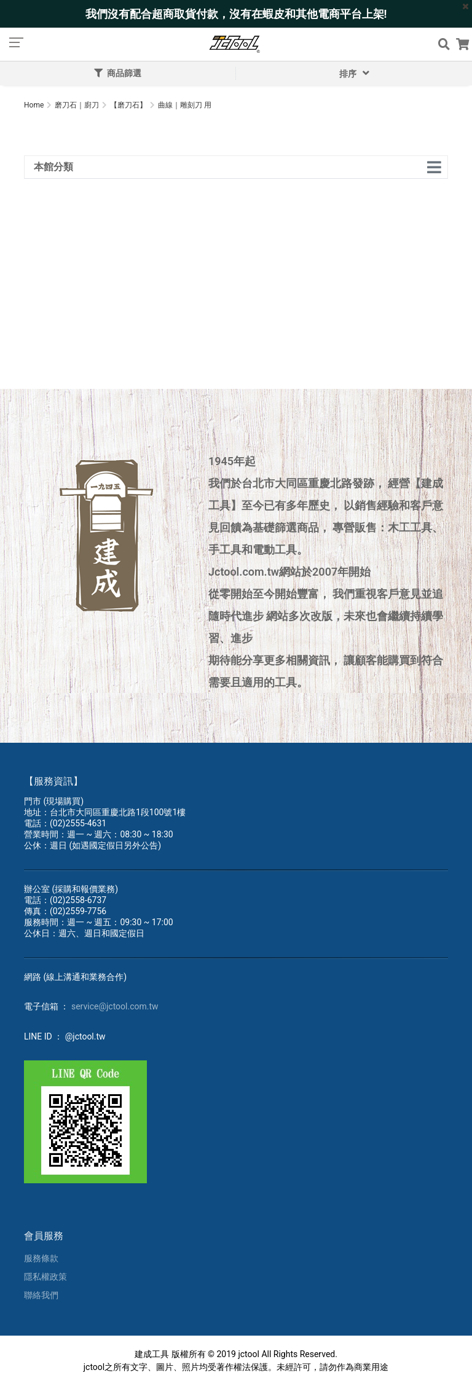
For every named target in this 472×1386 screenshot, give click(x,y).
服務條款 (41, 1258)
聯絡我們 (41, 1295)
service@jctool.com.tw (115, 1006)
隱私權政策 (45, 1277)
